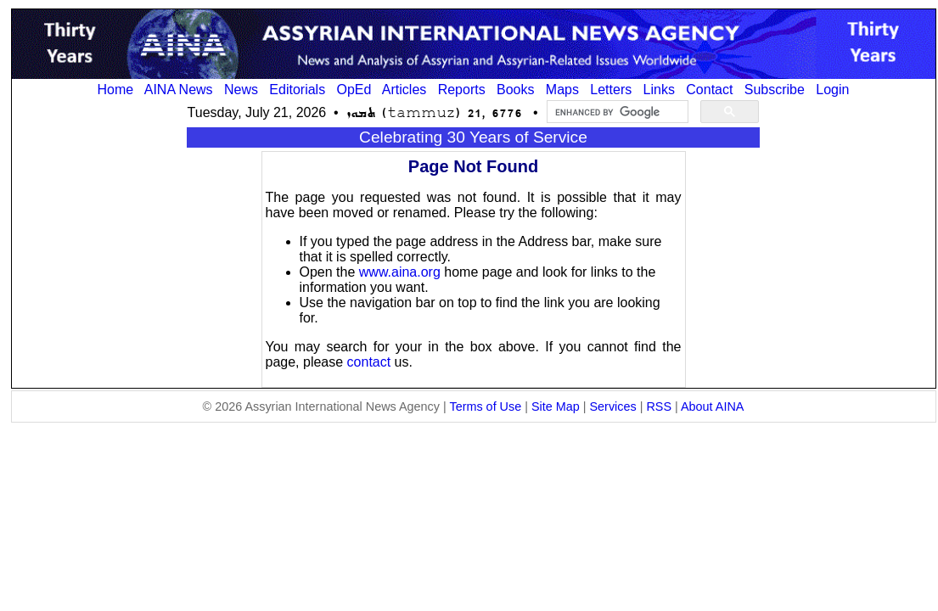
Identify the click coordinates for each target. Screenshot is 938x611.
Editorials (297, 89)
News (241, 89)
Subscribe (774, 89)
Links (659, 89)
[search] (616, 112)
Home (116, 89)
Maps (562, 89)
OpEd (353, 89)
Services (613, 406)
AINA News (178, 89)
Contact (709, 89)
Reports (462, 89)
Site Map (555, 406)
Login (832, 89)
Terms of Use (485, 406)
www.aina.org (400, 272)
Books (515, 89)
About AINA (712, 406)
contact (369, 362)
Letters (611, 89)
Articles (404, 89)
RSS (658, 406)
